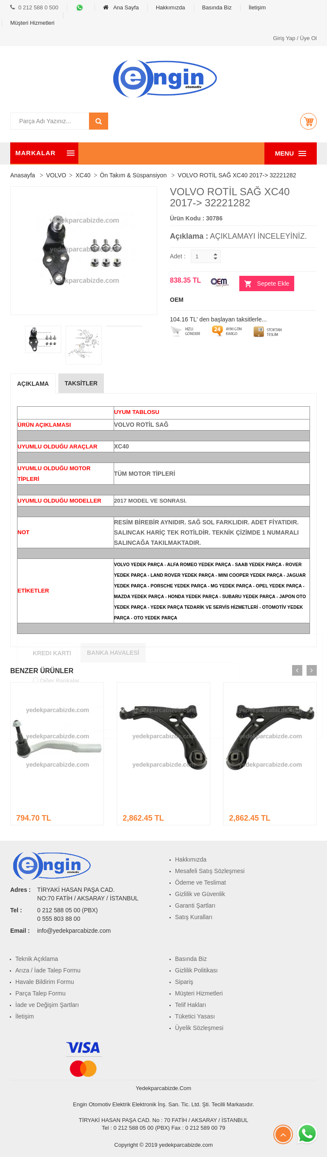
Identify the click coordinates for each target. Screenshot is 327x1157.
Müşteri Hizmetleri (32, 23)
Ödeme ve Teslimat (200, 882)
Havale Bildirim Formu (44, 981)
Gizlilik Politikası (196, 970)
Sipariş (184, 981)
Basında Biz (217, 7)
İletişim (257, 7)
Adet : (178, 256)
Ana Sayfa (121, 7)
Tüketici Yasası (195, 1016)
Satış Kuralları (193, 917)
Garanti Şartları (195, 905)
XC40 (82, 175)
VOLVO (56, 175)
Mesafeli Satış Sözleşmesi (209, 871)
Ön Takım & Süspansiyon (133, 175)
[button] (308, 121)
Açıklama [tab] (33, 383)
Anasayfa (22, 175)
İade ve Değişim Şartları (47, 1004)
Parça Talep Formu (40, 993)
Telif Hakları (190, 1004)
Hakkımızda (170, 7)
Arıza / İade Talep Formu (47, 970)
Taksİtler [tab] (81, 383)
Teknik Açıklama (36, 958)
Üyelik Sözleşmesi (199, 1027)
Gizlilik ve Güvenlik (200, 894)
